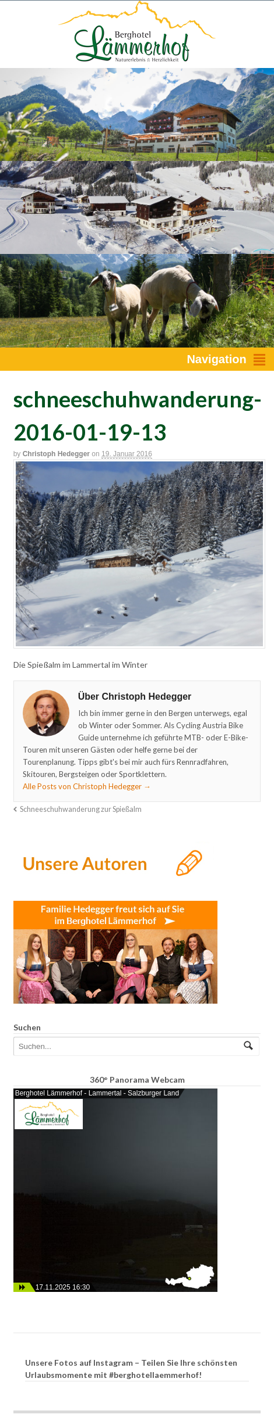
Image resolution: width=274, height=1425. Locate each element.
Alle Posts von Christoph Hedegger (87, 786)
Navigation (216, 359)
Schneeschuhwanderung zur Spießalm (81, 809)
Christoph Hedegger (56, 454)
